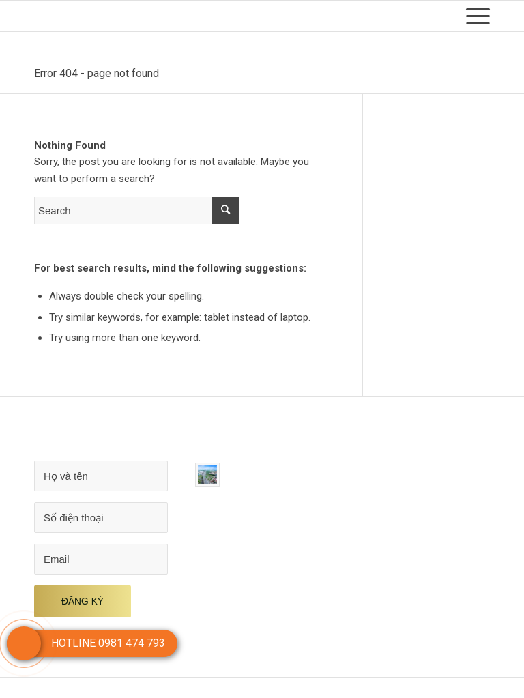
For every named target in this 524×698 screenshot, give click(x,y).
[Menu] (471, 16)
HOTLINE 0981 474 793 (108, 643)
